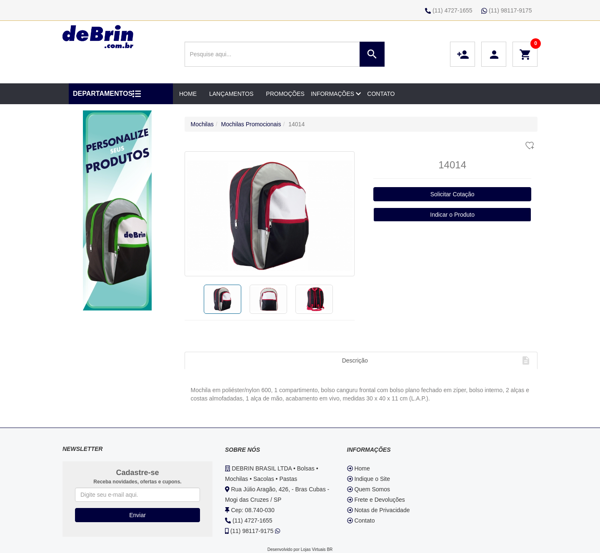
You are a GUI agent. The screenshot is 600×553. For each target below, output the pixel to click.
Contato (361, 520)
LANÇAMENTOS (231, 93)
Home (358, 468)
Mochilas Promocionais (251, 124)
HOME (188, 93)
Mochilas (202, 124)
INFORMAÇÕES (336, 93)
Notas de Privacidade (378, 510)
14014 (296, 124)
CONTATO (381, 93)
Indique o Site (368, 478)
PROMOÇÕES (285, 93)
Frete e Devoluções (376, 499)
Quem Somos (368, 489)
